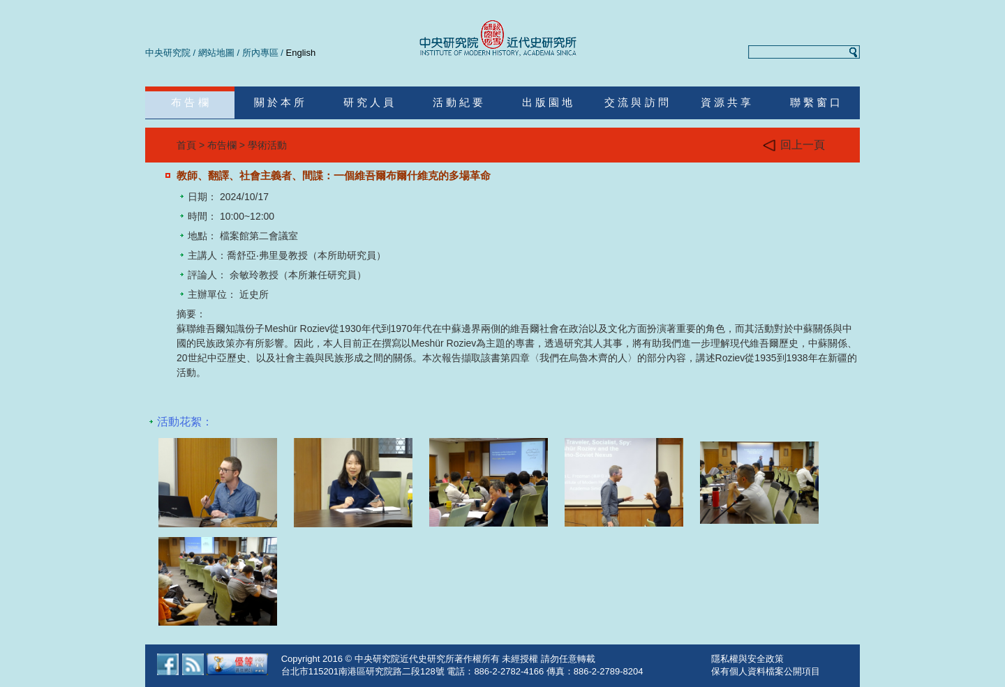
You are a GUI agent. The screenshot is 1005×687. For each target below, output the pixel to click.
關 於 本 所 (279, 102)
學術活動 (267, 145)
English (301, 52)
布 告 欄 (189, 102)
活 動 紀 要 (458, 102)
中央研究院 (168, 52)
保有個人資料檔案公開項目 (765, 671)
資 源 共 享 (726, 102)
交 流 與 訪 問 (636, 102)
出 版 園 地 (547, 102)
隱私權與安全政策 (747, 659)
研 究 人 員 (368, 102)
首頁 (186, 145)
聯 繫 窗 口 (815, 102)
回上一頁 (794, 145)
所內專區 (260, 52)
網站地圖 (216, 52)
